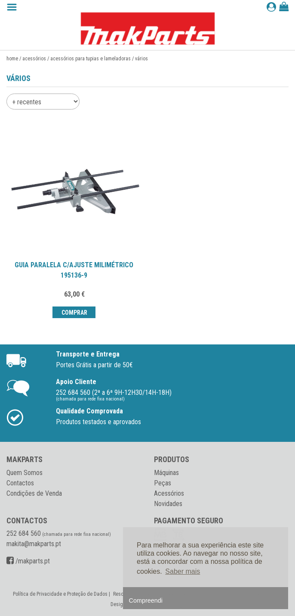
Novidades (168, 504)
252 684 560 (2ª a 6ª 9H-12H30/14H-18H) (114, 392)
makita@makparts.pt (33, 544)
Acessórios (34, 59)
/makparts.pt (28, 561)
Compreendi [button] (146, 600)
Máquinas (166, 473)
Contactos (20, 483)
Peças (162, 483)
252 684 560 (23, 533)
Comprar (73, 312)
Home (12, 59)
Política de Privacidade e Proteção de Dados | (62, 594)
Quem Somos (24, 473)
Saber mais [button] (182, 571)
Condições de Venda (34, 493)
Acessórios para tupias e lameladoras (90, 59)
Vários (141, 59)
